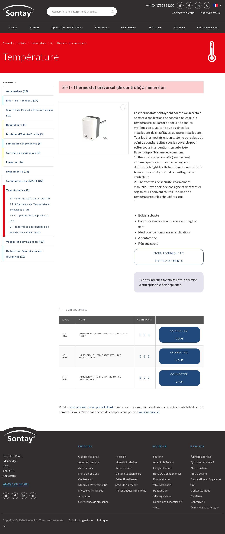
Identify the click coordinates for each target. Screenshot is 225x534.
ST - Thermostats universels (68, 42)
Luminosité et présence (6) (24, 143)
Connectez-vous (183, 13)
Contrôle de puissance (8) (23, 152)
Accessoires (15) (17, 91)
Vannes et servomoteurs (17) (25, 241)
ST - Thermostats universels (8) (30, 198)
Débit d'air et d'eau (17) (22, 100)
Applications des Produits (67, 27)
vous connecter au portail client (91, 407)
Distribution (128, 27)
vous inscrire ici (149, 412)
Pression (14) (15, 162)
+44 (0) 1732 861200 (160, 5)
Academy (179, 27)
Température (38, 42)
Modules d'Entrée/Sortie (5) (25, 134)
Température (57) (18, 190)
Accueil (13, 27)
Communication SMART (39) (24, 180)
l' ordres (21, 42)
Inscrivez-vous (210, 13)
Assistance (155, 27)
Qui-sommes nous (208, 27)
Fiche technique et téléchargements (169, 257)
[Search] (82, 11)
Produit (34, 27)
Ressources (102, 27)
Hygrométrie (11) (17, 171)
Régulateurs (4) (16, 124)
